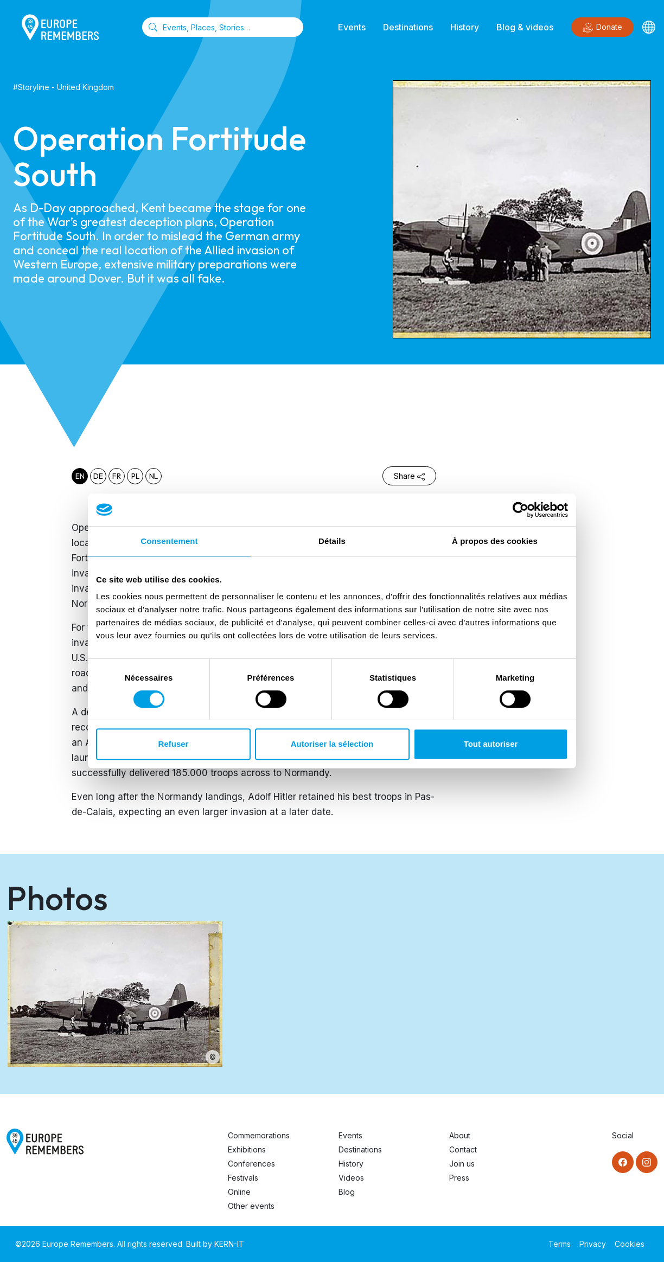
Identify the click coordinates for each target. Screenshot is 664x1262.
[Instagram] (646, 1162)
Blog (347, 1191)
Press (459, 1177)
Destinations (408, 27)
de (98, 476)
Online (239, 1191)
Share (409, 476)
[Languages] (648, 27)
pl (135, 476)
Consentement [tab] (169, 541)
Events (352, 27)
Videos (351, 1177)
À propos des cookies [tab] (495, 541)
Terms (559, 1243)
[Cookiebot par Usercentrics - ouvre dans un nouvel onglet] (520, 510)
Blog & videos (524, 27)
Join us (462, 1163)
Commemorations (259, 1135)
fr (116, 476)
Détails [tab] (332, 541)
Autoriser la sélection (332, 743)
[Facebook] (623, 1162)
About (459, 1135)
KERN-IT (229, 1243)
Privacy (592, 1243)
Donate (602, 27)
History (464, 27)
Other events (251, 1205)
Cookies (629, 1243)
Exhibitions (247, 1149)
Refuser (173, 743)
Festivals (243, 1177)
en (80, 476)
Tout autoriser (491, 743)
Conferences (251, 1163)
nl (153, 476)
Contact (463, 1149)
